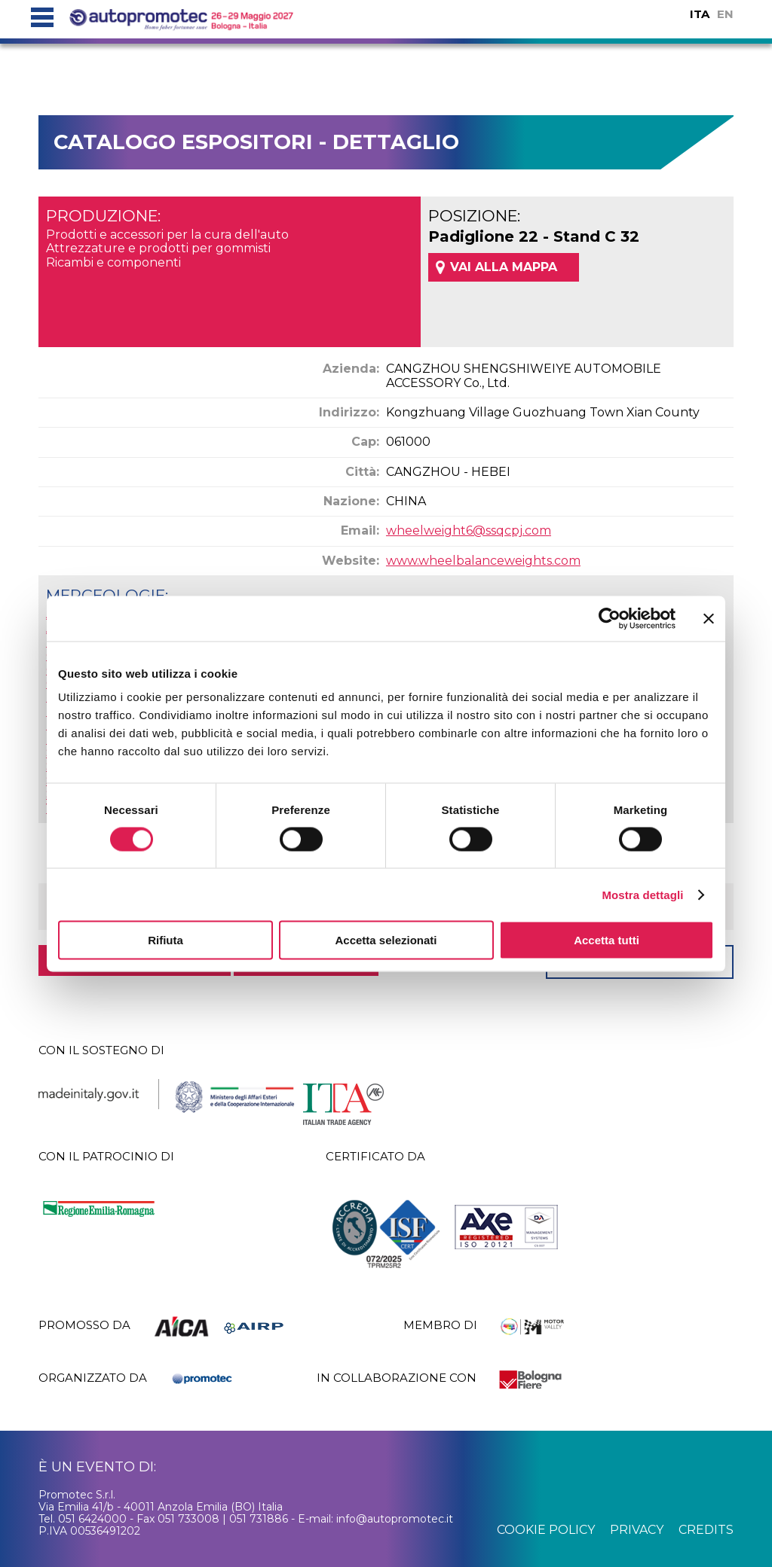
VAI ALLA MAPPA (503, 267)
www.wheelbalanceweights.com (483, 560)
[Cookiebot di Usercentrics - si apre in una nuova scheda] (610, 618)
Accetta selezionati (386, 940)
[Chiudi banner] (708, 618)
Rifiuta (165, 940)
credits (706, 1530)
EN (725, 14)
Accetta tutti (606, 940)
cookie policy (546, 1530)
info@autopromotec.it (394, 1519)
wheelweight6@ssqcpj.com (468, 530)
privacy (636, 1530)
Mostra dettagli (642, 894)
